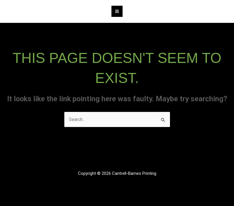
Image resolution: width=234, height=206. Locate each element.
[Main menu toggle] (117, 11)
